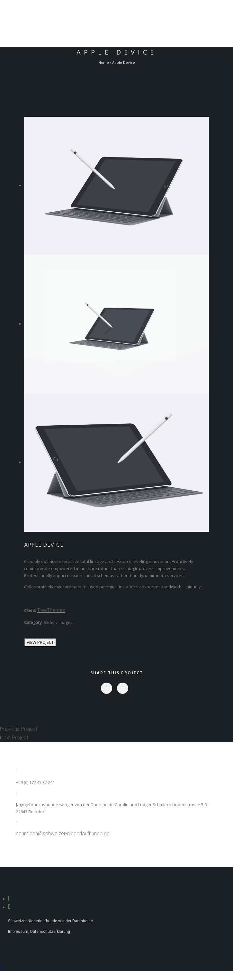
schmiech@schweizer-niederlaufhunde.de (63, 833)
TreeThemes (51, 610)
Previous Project (18, 729)
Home (103, 62)
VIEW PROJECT (40, 642)
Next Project (14, 738)
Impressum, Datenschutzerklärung (39, 931)
